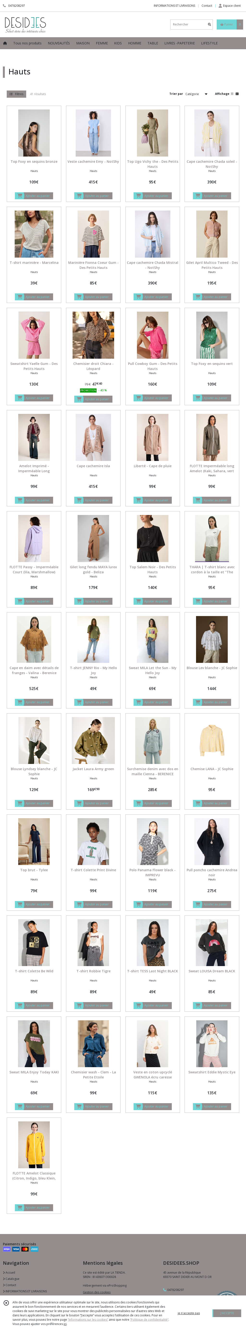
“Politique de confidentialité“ (149, 1320)
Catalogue (11, 1279)
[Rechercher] (209, 24)
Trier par (176, 94)
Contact (207, 6)
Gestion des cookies (97, 1292)
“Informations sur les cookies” (88, 1320)
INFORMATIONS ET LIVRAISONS (25, 1291)
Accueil (9, 1272)
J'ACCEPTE (227, 1313)
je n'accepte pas (189, 1313)
